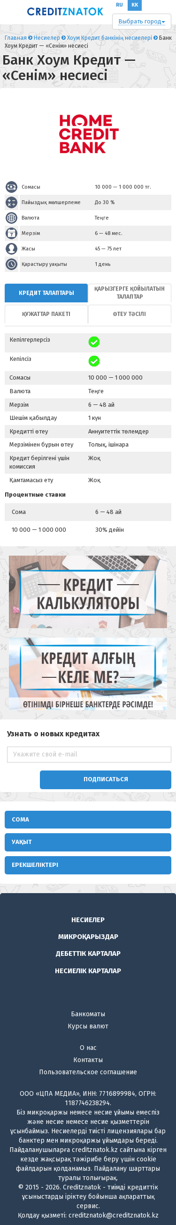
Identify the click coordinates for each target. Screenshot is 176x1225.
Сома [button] (20, 819)
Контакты (88, 1060)
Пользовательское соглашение (88, 1072)
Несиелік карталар (88, 971)
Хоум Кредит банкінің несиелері (109, 38)
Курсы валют (88, 1026)
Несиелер (47, 38)
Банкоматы (88, 1014)
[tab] (46, 293)
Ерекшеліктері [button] (35, 864)
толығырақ (99, 1178)
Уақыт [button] (22, 841)
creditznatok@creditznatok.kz (114, 1215)
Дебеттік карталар (88, 953)
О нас (88, 1048)
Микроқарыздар (88, 936)
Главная (16, 38)
